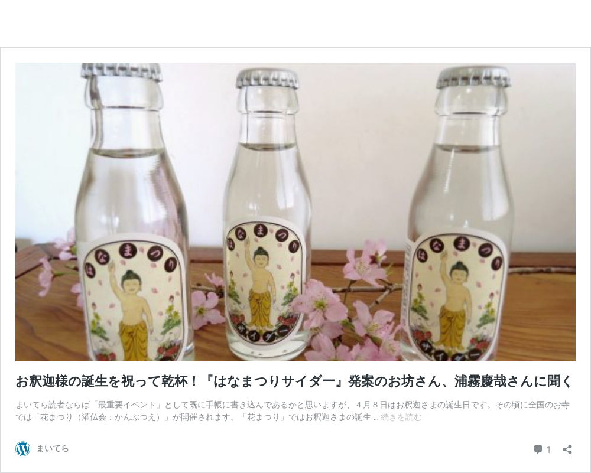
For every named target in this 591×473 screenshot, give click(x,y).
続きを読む (401, 417)
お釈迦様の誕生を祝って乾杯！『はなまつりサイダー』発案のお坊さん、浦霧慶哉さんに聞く (294, 381)
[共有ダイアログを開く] (567, 446)
